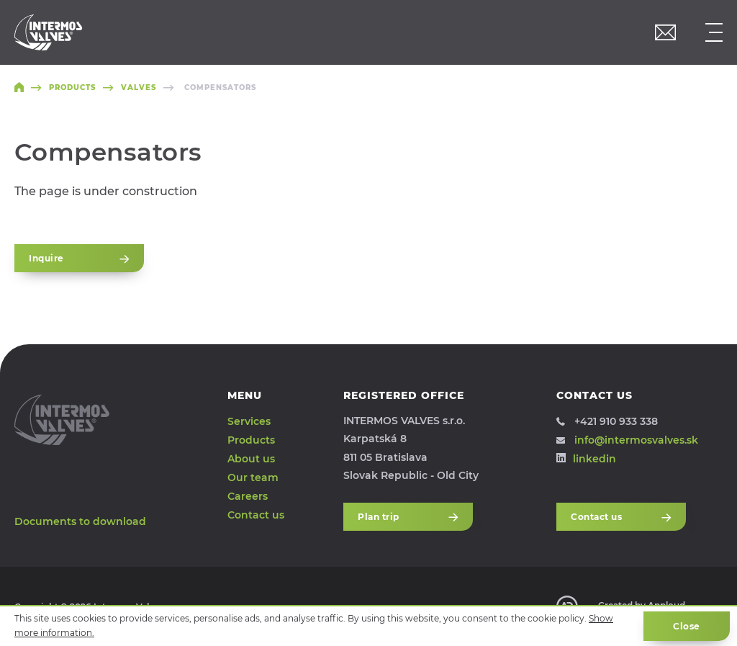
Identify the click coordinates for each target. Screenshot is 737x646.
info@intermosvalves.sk (627, 440)
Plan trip (408, 516)
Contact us (255, 514)
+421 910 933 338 (607, 421)
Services (249, 421)
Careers (247, 495)
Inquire (79, 258)
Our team (253, 477)
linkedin (586, 458)
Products (251, 440)
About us (251, 458)
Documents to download (80, 521)
